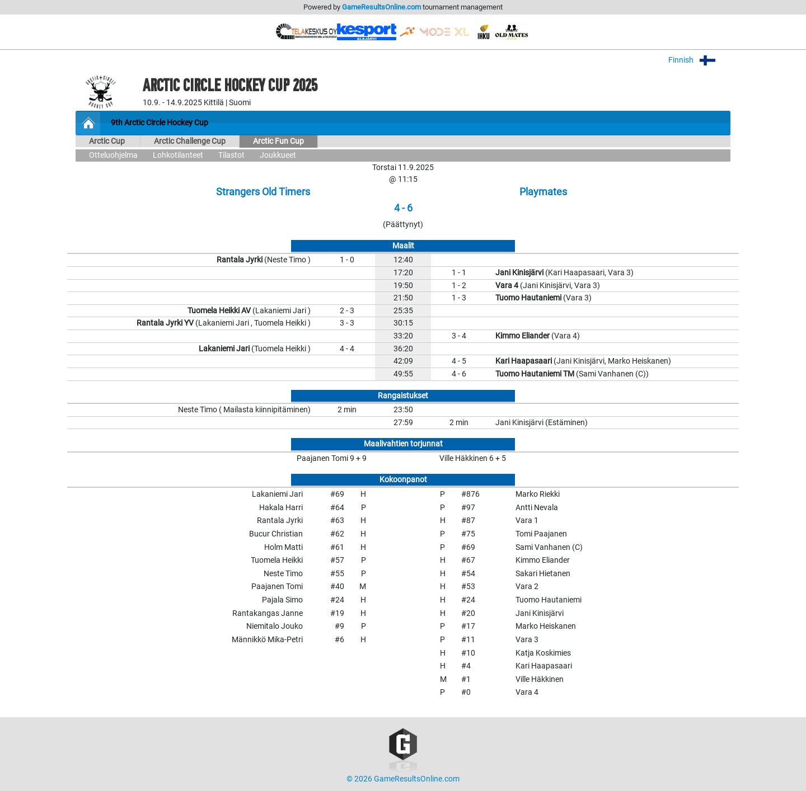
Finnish (699, 60)
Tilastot (231, 155)
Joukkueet (278, 155)
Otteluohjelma (113, 155)
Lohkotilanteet (178, 155)
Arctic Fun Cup (278, 141)
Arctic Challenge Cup (190, 141)
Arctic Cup (107, 141)
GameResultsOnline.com (381, 7)
